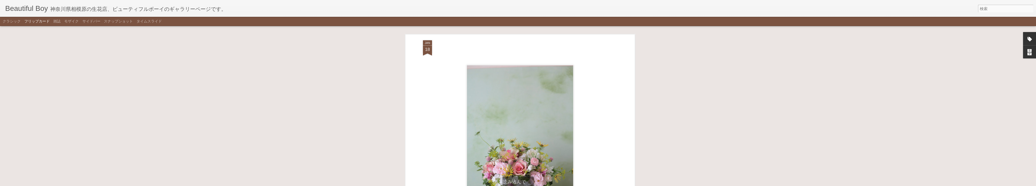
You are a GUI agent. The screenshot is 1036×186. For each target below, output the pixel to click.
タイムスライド (149, 21)
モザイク (71, 21)
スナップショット (118, 21)
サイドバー (91, 21)
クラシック (12, 21)
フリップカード (37, 21)
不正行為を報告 (543, 182)
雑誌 (57, 21)
